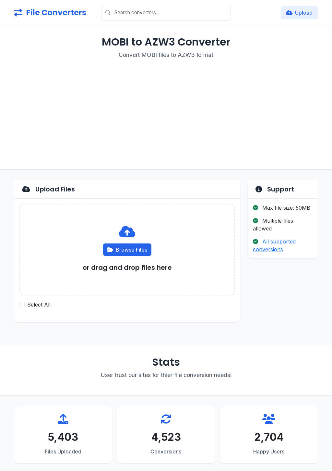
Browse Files (127, 249)
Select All (39, 304)
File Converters (50, 12)
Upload (299, 12)
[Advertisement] (166, 110)
